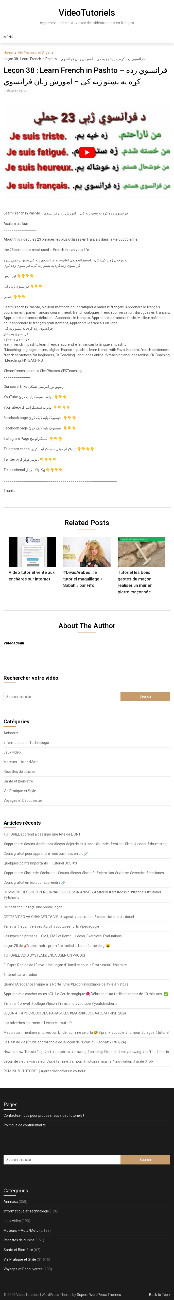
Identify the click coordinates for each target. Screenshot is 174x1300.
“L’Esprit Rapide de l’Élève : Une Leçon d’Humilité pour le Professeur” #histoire (65, 965)
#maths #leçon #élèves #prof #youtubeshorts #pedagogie (51, 926)
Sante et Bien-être (18, 781)
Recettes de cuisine (19, 772)
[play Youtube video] (87, 152)
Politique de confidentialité (25, 1125)
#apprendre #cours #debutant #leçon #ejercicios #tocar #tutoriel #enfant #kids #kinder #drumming (85, 844)
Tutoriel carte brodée (20, 975)
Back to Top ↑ (159, 1295)
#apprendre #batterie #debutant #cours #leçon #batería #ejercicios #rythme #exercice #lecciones (84, 873)
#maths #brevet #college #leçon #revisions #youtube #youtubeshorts (60, 1004)
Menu (8, 37)
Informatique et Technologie (26, 743)
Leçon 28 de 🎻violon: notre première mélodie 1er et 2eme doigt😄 (57, 946)
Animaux (11, 733)
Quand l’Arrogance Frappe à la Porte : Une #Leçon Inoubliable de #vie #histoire (66, 984)
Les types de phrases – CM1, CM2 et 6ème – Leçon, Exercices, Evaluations (63, 936)
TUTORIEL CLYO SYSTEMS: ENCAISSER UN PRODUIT (45, 955)
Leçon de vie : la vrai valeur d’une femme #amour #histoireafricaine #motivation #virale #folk (78, 1061)
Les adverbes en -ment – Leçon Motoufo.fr (38, 1023)
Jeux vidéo (12, 752)
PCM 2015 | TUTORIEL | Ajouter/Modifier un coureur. (45, 1071)
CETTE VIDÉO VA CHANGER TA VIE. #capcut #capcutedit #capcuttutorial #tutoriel (69, 917)
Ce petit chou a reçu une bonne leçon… (34, 907)
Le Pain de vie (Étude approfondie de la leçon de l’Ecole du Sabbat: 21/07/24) (65, 1042)
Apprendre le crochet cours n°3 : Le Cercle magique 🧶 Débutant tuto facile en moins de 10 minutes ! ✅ (86, 994)
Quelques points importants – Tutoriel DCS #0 (40, 863)
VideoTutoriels (87, 13)
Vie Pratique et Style (34, 53)
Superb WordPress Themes (99, 1295)
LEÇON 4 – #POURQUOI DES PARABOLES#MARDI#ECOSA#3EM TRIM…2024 (65, 1013)
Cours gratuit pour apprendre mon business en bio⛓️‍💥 (46, 854)
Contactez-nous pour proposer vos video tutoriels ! (44, 1115)
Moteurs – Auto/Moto (21, 762)
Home (8, 53)
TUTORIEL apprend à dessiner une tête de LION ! (42, 834)
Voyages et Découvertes (23, 800)
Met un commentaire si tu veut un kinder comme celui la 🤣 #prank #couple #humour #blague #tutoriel (86, 1032)
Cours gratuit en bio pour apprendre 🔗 (34, 882)
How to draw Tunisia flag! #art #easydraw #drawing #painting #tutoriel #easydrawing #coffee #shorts (86, 1052)
